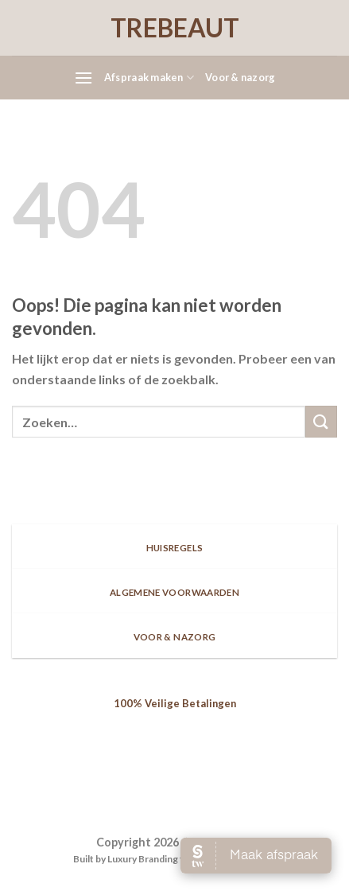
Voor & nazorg (240, 77)
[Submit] (321, 421)
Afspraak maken (149, 77)
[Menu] (83, 77)
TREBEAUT (175, 28)
